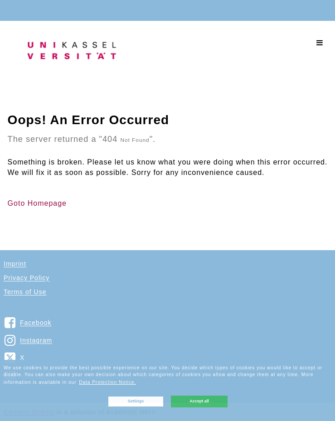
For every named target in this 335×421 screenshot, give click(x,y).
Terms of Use (25, 291)
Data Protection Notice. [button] (107, 382)
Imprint (15, 263)
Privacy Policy (26, 277)
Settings (136, 401)
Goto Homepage (37, 203)
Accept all (199, 401)
